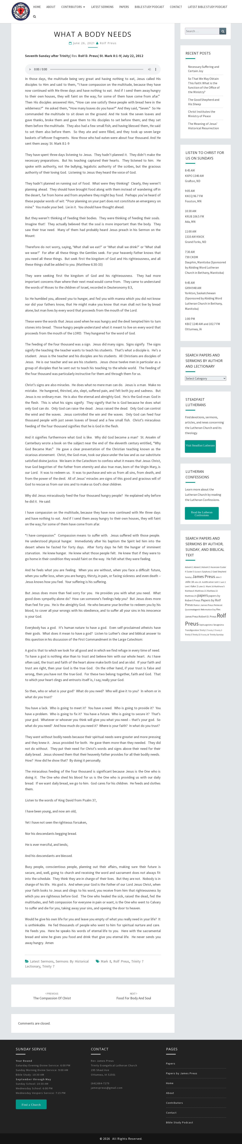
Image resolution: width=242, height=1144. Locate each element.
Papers (124, 7)
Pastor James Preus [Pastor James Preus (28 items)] (203, 604)
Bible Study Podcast (149, 7)
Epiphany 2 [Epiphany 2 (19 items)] (207, 571)
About (50, 7)
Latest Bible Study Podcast (207, 7)
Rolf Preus (108, 43)
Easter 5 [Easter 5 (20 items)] (190, 571)
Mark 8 (106, 961)
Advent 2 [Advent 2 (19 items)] (197, 567)
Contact (176, 7)
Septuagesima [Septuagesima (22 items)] (206, 624)
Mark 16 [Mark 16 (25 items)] (210, 586)
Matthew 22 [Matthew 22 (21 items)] (212, 591)
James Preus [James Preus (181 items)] (203, 576)
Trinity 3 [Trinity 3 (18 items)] (218, 630)
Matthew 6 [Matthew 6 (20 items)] (189, 591)
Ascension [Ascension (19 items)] (215, 567)
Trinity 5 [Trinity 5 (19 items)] (188, 634)
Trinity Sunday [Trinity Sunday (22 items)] (217, 634)
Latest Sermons (102, 7)
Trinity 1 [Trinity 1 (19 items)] (203, 630)
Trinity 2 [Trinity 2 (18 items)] (210, 630)
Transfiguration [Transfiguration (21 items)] (192, 630)
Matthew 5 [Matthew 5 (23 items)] (219, 586)
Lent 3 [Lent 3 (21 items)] (188, 586)
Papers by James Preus (181, 1073)
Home (37, 7)
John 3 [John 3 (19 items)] (218, 577)
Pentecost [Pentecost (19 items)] (218, 605)
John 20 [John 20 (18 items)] (197, 582)
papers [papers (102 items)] (202, 595)
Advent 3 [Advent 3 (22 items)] (206, 567)
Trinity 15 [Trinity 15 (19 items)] (196, 634)
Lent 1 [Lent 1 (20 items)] (217, 582)
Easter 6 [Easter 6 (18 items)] (198, 571)
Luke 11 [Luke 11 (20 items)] (201, 586)
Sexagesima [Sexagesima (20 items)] (218, 624)
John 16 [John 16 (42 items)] (189, 582)
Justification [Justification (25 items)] (208, 581)
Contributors (71, 7)
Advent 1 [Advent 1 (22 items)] (189, 567)
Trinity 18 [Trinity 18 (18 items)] (205, 634)
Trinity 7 (48, 966)
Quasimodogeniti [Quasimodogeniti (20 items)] (192, 609)
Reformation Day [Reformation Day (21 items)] (208, 609)
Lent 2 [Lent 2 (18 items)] (223, 582)
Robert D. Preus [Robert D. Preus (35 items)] (207, 616)
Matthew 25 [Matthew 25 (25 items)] (191, 595)
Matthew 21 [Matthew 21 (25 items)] (201, 590)
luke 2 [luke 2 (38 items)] (194, 586)
